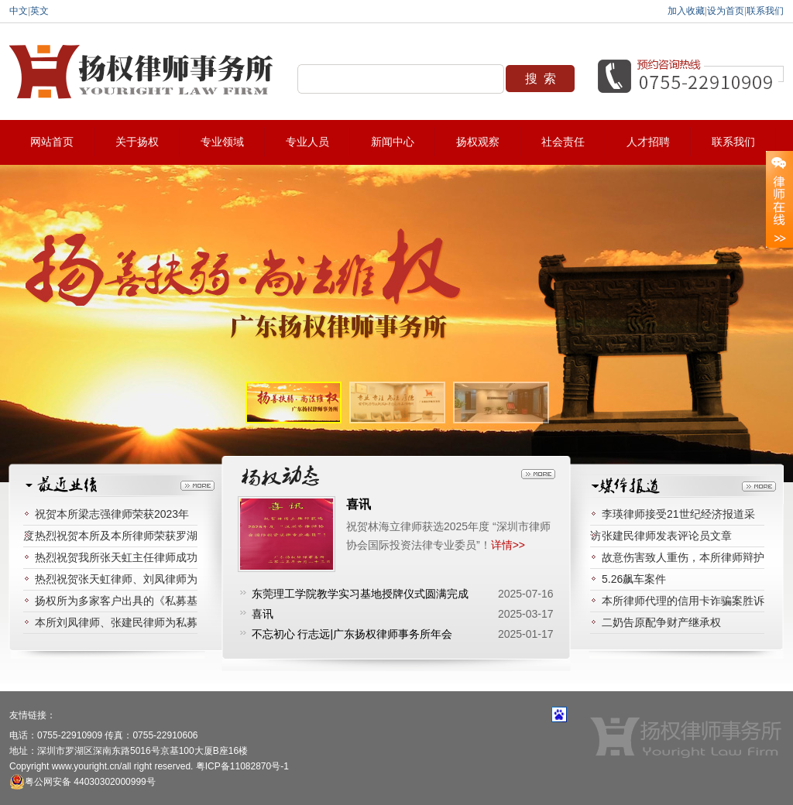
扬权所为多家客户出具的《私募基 (116, 600)
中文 (18, 10)
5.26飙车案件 (634, 579)
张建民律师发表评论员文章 (667, 535)
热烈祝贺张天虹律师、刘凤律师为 (116, 579)
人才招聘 (648, 142)
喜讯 (358, 504)
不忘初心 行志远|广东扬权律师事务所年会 (352, 634)
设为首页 (725, 10)
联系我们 (765, 10)
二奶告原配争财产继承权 (661, 622)
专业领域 (222, 142)
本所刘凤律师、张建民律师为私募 (116, 622)
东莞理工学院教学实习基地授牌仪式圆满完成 (360, 593)
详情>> (508, 545)
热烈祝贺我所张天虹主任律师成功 (116, 557)
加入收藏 (686, 10)
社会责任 (563, 142)
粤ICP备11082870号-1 (242, 766)
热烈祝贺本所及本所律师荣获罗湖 (116, 535)
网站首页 (52, 142)
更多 (197, 486)
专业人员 (307, 142)
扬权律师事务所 (142, 72)
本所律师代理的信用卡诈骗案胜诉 (683, 600)
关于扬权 (137, 142)
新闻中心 (392, 142)
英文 (39, 10)
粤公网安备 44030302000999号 (82, 782)
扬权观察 (477, 142)
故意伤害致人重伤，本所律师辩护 (683, 557)
